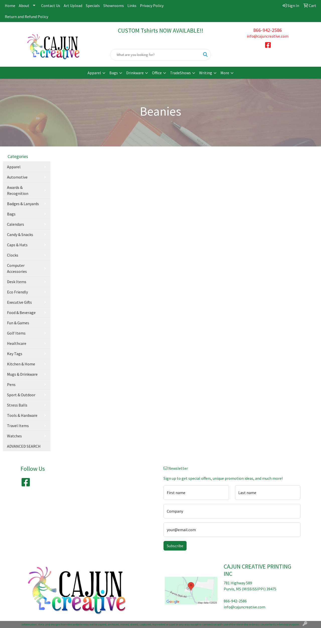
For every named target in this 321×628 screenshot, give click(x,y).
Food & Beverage (21, 312)
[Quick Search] (155, 54)
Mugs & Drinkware (22, 374)
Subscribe (175, 545)
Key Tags (14, 353)
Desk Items (16, 281)
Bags (113, 72)
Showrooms (113, 5)
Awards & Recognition (17, 190)
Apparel (94, 72)
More (224, 72)
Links (131, 5)
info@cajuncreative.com (267, 36)
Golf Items (16, 333)
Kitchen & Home (21, 363)
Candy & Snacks (20, 234)
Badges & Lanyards (23, 203)
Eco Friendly (17, 291)
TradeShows (180, 72)
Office (157, 72)
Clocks (12, 255)
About (24, 5)
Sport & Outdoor (21, 394)
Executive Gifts (19, 302)
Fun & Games (18, 322)
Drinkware (135, 72)
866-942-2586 (267, 30)
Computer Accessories (17, 268)
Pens (11, 384)
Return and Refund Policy (26, 16)
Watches (14, 435)
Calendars (15, 224)
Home (10, 5)
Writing (205, 72)
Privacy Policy (152, 5)
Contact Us (50, 5)
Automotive (17, 177)
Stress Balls (17, 405)
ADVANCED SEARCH (24, 446)
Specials (93, 5)
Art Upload (73, 5)
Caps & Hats (17, 244)
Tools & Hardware (22, 415)
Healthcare (16, 343)
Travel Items (18, 425)
